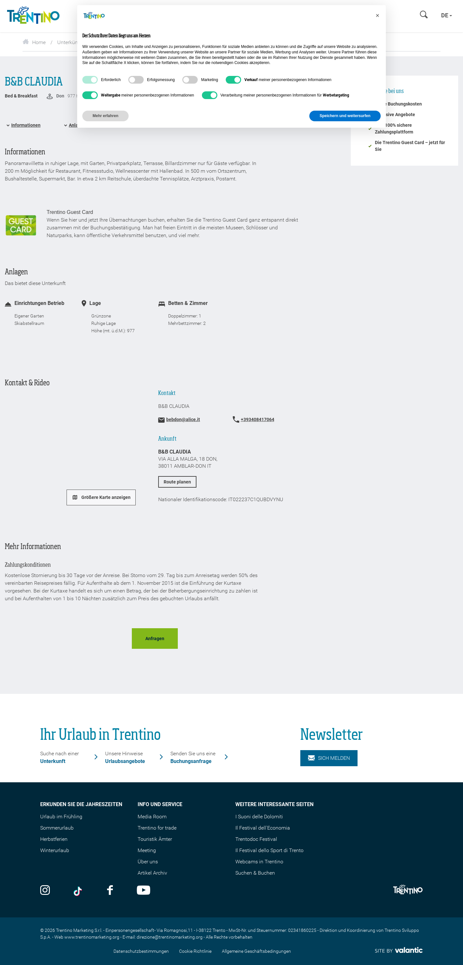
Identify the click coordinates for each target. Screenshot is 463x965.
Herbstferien (54, 839)
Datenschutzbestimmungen (141, 951)
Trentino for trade (157, 828)
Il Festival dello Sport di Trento (269, 850)
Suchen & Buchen (255, 873)
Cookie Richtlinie (195, 951)
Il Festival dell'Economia (262, 828)
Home (34, 42)
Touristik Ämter (155, 839)
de (446, 15)
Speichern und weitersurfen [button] (345, 116)
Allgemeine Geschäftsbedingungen (256, 951)
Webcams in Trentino (259, 862)
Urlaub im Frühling (61, 816)
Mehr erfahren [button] (105, 116)
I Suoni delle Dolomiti (259, 816)
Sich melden (329, 758)
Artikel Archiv (152, 873)
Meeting (147, 850)
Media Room (152, 816)
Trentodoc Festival (256, 839)
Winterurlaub (54, 850)
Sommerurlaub (57, 828)
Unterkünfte (70, 42)
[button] (377, 15)
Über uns (148, 862)
